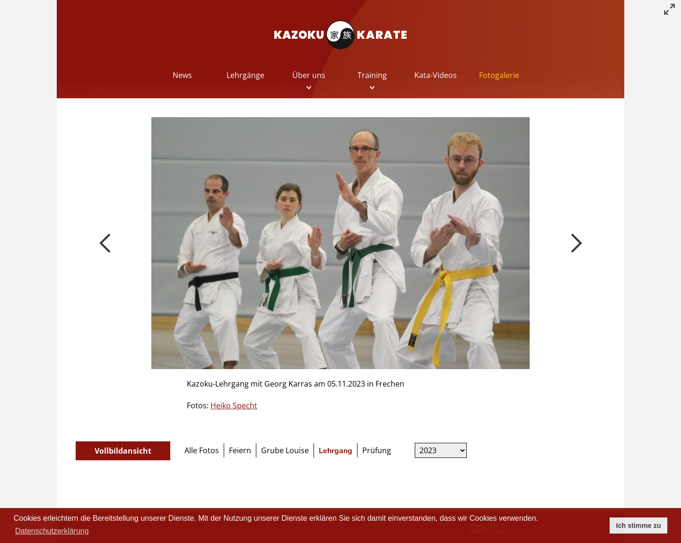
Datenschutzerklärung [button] (52, 531)
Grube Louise (285, 450)
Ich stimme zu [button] (638, 525)
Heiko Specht (233, 405)
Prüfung (376, 450)
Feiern (240, 450)
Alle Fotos (201, 450)
